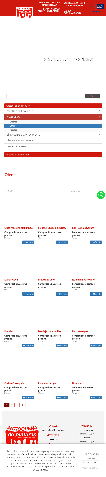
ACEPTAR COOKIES (90, 462)
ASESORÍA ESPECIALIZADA (53, 111)
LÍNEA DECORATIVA (53, 146)
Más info (28, 242)
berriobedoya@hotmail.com (53, 430)
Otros (12, 126)
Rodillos (13, 130)
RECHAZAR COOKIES (90, 454)
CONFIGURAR (90, 458)
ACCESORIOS (53, 116)
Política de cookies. (90, 468)
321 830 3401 (67, 12)
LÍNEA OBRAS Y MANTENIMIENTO (53, 134)
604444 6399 (53, 439)
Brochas (13, 121)
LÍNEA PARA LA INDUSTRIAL (53, 140)
